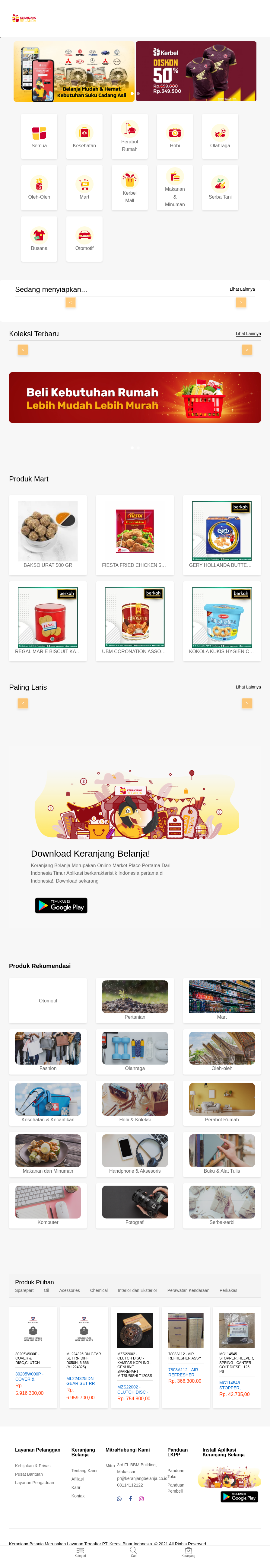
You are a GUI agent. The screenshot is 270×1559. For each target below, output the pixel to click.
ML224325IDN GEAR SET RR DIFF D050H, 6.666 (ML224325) (83, 1360)
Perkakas (228, 1290)
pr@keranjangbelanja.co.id (142, 1478)
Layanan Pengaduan (34, 1482)
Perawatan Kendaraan (188, 1290)
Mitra (110, 1465)
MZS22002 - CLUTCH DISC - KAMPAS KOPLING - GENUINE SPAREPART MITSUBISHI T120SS (134, 1365)
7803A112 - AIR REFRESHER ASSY (184, 1356)
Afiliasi (77, 1479)
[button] (132, 93)
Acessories (69, 1290)
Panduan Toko (175, 1473)
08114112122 (130, 1485)
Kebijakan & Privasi (33, 1465)
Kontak (78, 1496)
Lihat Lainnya (242, 289)
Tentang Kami (84, 1470)
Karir (76, 1487)
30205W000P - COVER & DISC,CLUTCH (27, 1358)
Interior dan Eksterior (137, 1290)
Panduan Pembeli (175, 1488)
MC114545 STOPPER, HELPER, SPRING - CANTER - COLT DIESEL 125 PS (236, 1363)
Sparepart (24, 1290)
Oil (46, 1290)
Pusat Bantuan (29, 1474)
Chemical (99, 1290)
